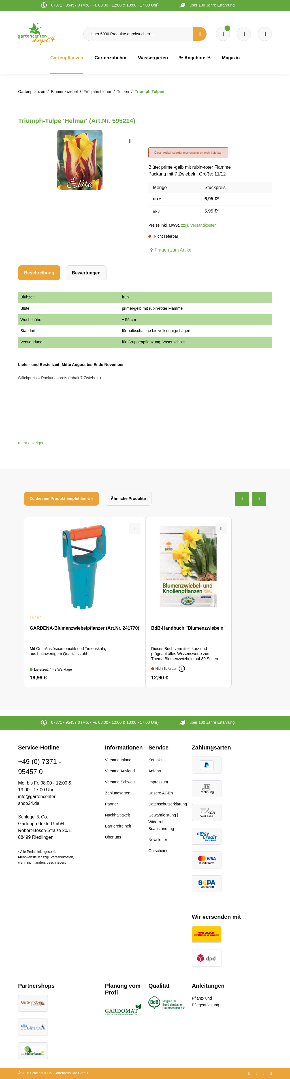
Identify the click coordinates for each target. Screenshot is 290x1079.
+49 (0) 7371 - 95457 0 (39, 766)
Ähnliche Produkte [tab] (128, 498)
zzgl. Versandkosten (198, 225)
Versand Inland (118, 760)
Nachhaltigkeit (117, 815)
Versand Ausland (120, 771)
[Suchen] (200, 34)
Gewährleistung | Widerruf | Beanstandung (163, 822)
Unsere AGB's (160, 793)
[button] (31, 443)
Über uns (113, 837)
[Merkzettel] (223, 34)
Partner (111, 804)
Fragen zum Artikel (170, 250)
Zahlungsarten (118, 793)
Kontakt (155, 760)
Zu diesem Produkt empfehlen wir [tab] (61, 498)
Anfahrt (154, 771)
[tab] (39, 272)
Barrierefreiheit (118, 826)
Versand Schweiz (120, 782)
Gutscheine (158, 850)
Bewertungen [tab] (86, 272)
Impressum (158, 782)
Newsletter (157, 839)
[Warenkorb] (244, 34)
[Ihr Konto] (265, 34)
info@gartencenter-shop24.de (37, 800)
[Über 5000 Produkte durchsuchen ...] (138, 34)
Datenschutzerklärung (167, 804)
